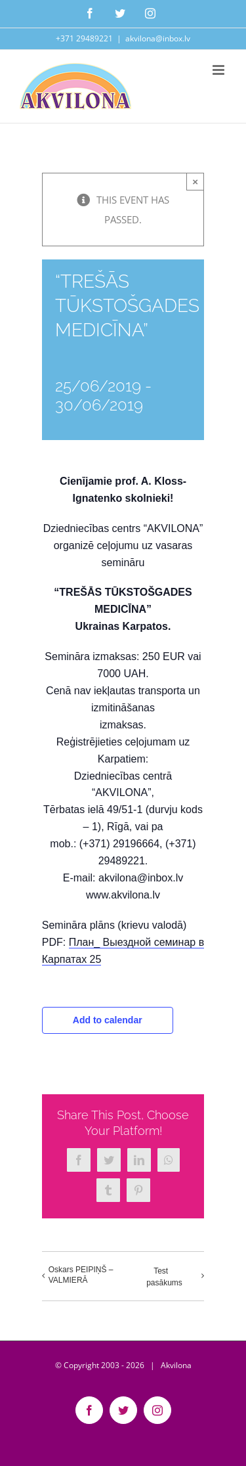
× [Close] (195, 181)
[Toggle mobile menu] (219, 70)
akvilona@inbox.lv (157, 38)
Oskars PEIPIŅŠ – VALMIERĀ (81, 1275)
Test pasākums (164, 1276)
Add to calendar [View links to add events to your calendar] (107, 1020)
